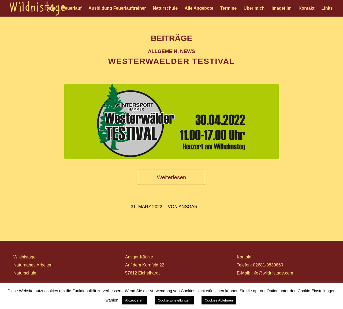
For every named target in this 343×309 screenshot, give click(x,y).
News (187, 51)
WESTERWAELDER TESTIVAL (171, 61)
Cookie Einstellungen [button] (174, 300)
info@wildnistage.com (272, 273)
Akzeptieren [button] (134, 300)
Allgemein (162, 51)
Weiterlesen (171, 177)
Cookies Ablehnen (219, 300)
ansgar (187, 206)
